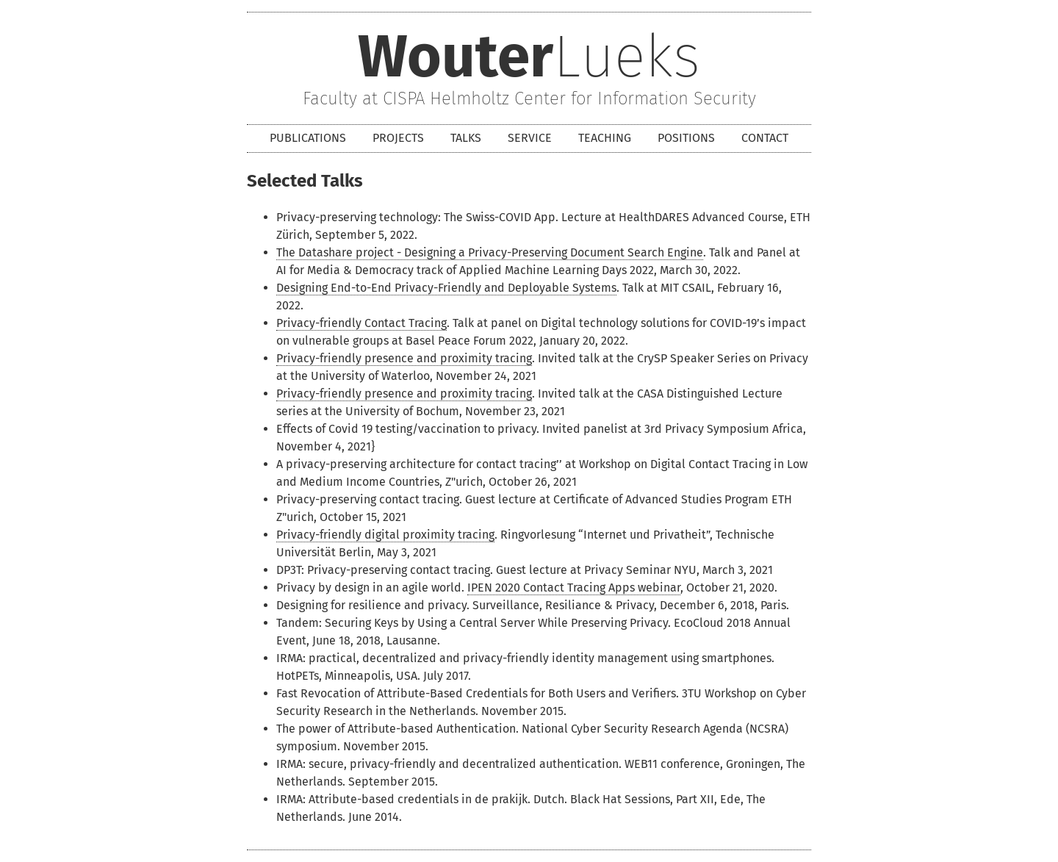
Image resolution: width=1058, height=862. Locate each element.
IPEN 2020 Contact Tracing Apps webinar (573, 588)
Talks (465, 138)
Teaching (604, 138)
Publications (308, 138)
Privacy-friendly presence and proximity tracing (404, 358)
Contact (764, 138)
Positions (686, 138)
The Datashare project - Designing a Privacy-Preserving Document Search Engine (489, 252)
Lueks (529, 59)
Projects (398, 138)
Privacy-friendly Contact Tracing (361, 323)
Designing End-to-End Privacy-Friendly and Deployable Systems (446, 288)
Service (530, 138)
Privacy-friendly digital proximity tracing (385, 535)
